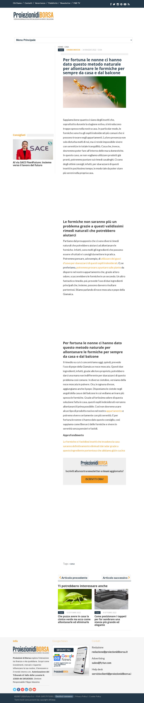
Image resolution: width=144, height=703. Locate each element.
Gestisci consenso (64, 696)
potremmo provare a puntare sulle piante (98, 267)
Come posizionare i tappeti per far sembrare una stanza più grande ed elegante (110, 621)
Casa (67, 47)
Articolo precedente (74, 577)
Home (60, 47)
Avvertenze (40, 3)
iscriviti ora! (94, 479)
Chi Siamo (17, 3)
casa (72, 563)
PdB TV (77, 3)
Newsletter (65, 3)
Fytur (52, 700)
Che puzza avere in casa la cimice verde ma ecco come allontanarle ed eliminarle (74, 619)
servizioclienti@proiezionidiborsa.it (112, 673)
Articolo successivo (115, 577)
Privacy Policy (81, 696)
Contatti (28, 3)
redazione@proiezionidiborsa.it (110, 651)
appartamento (114, 410)
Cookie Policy (95, 696)
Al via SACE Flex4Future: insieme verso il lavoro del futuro (32, 164)
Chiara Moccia (73, 50)
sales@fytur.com (101, 662)
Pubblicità (52, 3)
